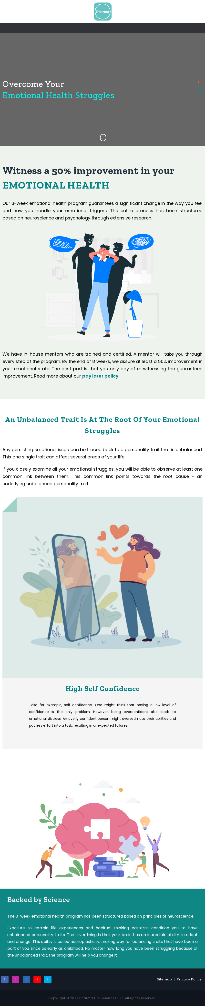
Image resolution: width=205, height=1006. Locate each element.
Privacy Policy (189, 979)
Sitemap (164, 979)
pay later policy (100, 376)
